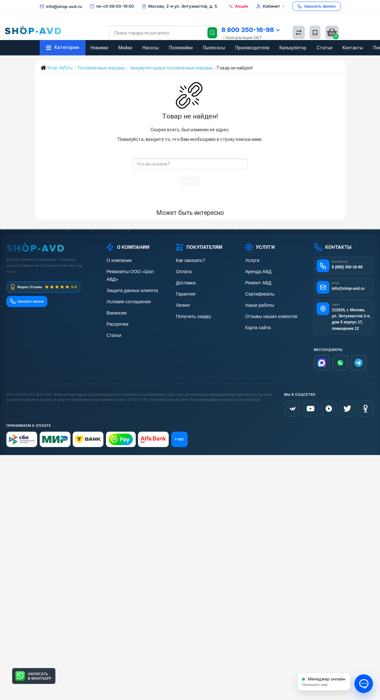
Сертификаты (258, 292)
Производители (252, 47)
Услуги (251, 260)
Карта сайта (257, 325)
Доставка (184, 282)
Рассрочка (116, 314)
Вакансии (115, 303)
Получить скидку (191, 314)
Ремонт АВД (257, 282)
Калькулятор (292, 47)
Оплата (182, 271)
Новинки (99, 47)
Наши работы (258, 303)
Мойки (125, 47)
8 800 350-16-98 (250, 30)
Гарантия (184, 292)
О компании (117, 260)
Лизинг (182, 303)
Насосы (150, 47)
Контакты (353, 47)
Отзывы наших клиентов (269, 314)
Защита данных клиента (130, 282)
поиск (190, 181)
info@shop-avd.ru (64, 6)
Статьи (324, 47)
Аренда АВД (257, 271)
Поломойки (181, 47)
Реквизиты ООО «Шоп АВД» (134, 271)
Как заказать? (189, 260)
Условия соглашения (127, 292)
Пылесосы (214, 47)
